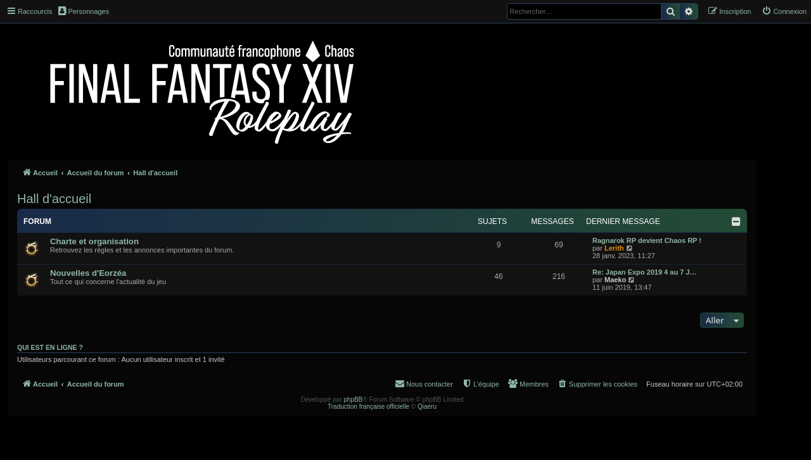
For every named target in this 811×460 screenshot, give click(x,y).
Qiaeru (427, 406)
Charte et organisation (94, 241)
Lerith (614, 248)
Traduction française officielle (368, 406)
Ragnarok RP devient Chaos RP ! (646, 240)
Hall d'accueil (54, 199)
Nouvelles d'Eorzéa (88, 273)
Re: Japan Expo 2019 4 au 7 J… (644, 272)
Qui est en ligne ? (50, 347)
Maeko (615, 279)
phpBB (352, 399)
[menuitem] (784, 11)
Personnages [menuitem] (83, 10)
